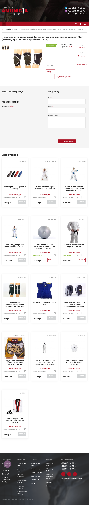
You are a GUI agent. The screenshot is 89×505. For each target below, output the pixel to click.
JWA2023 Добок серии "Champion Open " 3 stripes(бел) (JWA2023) (45, 362)
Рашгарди (49, 482)
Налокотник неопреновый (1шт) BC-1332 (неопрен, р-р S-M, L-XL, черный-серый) (14, 304)
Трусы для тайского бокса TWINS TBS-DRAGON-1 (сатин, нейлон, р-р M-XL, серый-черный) (15, 362)
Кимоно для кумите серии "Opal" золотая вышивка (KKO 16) (74, 188)
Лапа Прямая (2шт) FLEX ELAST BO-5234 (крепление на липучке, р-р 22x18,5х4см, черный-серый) (74, 304)
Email (50, 106)
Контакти (5, 470)
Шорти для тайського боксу (50, 477)
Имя (49, 97)
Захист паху (35, 469)
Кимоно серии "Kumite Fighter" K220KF (74, 245)
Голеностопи (35, 476)
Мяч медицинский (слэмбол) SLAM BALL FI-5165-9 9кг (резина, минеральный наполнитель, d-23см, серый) (44, 246)
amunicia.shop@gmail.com (73, 478)
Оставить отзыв (67, 141)
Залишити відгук (15, 194)
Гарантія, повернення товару (6, 480)
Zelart (70, 46)
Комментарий (53, 115)
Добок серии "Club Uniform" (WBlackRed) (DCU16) (14, 420)
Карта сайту (6, 474)
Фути (33, 483)
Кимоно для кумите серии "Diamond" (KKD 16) (15, 245)
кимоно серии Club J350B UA (44, 303)
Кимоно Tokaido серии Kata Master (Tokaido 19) (44, 188)
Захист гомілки (36, 472)
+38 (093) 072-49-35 (76, 14)
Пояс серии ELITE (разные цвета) (14, 188)
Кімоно (48, 486)
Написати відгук (81, 64)
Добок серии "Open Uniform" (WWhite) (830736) (74, 362)
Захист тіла (35, 479)
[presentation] (65, 132)
